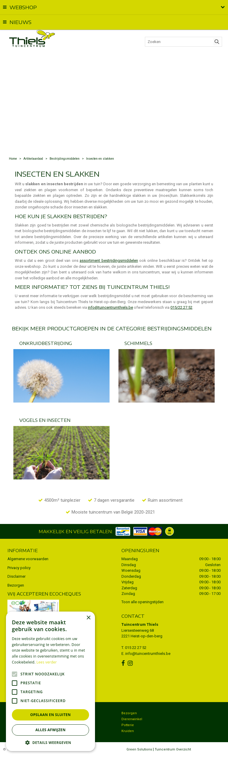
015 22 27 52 (135, 647)
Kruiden (127, 731)
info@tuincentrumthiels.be (110, 307)
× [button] (88, 618)
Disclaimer (16, 576)
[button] (50, 742)
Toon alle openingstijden (142, 602)
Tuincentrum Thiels (139, 624)
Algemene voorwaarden (27, 559)
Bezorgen (15, 585)
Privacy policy (19, 568)
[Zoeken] (183, 42)
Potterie (127, 725)
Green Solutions (139, 749)
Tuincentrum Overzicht (173, 749)
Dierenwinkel (131, 719)
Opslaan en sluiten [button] (50, 714)
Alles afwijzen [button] (50, 729)
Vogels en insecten (44, 420)
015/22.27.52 (181, 307)
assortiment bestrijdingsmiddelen (109, 260)
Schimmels (138, 343)
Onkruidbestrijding (45, 343)
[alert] (50, 681)
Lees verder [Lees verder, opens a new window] (47, 662)
